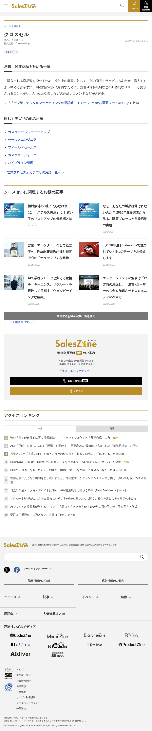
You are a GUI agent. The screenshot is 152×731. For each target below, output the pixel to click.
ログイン (75, 391)
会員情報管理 (23, 680)
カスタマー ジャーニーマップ (29, 132)
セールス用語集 (12, 26)
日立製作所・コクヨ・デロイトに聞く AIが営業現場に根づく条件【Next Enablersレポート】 (68, 490)
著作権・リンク (24, 675)
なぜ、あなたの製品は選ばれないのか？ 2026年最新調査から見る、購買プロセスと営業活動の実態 (125, 215)
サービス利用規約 (25, 697)
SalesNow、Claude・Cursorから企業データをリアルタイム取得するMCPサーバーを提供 (65, 461)
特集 (126, 597)
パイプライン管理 (20, 163)
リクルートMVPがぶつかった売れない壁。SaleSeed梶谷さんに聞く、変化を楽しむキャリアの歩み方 (73, 498)
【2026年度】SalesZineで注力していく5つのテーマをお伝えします (125, 252)
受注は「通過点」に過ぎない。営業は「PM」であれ (42, 514)
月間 (112, 428)
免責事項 (21, 686)
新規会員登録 (75, 381)
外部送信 (21, 708)
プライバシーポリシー (28, 703)
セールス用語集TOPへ (19, 322)
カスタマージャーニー (24, 155)
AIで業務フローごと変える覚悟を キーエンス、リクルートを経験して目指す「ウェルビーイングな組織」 (50, 287)
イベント (90, 597)
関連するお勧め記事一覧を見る (76, 316)
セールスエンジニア (22, 139)
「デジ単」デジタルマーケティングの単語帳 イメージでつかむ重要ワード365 (66, 103)
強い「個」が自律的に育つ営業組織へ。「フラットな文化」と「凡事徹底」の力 (60, 437)
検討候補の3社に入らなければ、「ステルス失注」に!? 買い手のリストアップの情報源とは (50, 212)
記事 (48, 597)
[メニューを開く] (6, 6)
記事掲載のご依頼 (39, 580)
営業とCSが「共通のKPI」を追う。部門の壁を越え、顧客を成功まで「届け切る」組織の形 (67, 453)
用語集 (11, 614)
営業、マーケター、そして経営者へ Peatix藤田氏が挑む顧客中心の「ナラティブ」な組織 (50, 252)
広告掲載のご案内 (113, 580)
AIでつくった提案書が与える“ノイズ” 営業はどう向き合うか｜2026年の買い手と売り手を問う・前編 (73, 506)
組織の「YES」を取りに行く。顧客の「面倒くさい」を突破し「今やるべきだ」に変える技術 (68, 470)
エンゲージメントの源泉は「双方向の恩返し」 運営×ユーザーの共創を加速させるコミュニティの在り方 (125, 287)
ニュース (12, 597)
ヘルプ (20, 669)
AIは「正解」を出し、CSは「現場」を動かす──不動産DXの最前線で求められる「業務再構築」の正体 (74, 445)
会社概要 (21, 691)
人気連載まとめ (56, 614)
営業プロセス (11, 52)
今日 (40, 428)
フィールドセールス (22, 147)
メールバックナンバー (76, 371)
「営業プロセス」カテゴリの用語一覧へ (34, 172)
